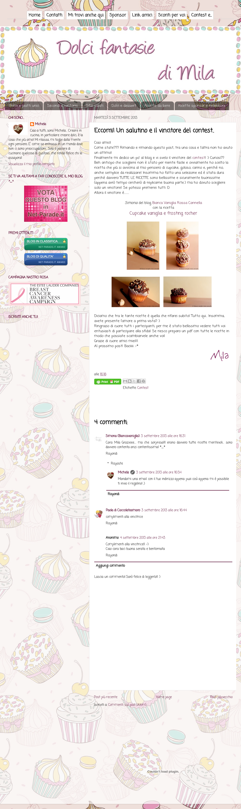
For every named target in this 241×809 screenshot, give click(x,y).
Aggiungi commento (110, 565)
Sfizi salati (94, 105)
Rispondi (111, 453)
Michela (123, 472)
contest (198, 158)
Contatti (54, 15)
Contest (142, 388)
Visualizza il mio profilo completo (31, 164)
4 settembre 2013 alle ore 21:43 (142, 537)
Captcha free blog (163, 725)
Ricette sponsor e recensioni (201, 105)
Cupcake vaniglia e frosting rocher (163, 213)
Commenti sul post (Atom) (127, 705)
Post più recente (105, 697)
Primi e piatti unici (24, 105)
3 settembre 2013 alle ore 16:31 (163, 436)
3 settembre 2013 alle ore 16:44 (164, 510)
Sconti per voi (171, 15)
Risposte (117, 463)
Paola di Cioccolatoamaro (123, 510)
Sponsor (117, 15)
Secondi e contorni (62, 105)
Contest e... (201, 15)
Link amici (142, 15)
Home (34, 15)
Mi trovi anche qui (85, 15)
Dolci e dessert (124, 105)
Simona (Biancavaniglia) (123, 436)
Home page (164, 697)
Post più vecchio (221, 697)
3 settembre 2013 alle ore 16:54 (158, 472)
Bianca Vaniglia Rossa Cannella (177, 203)
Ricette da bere (157, 105)
